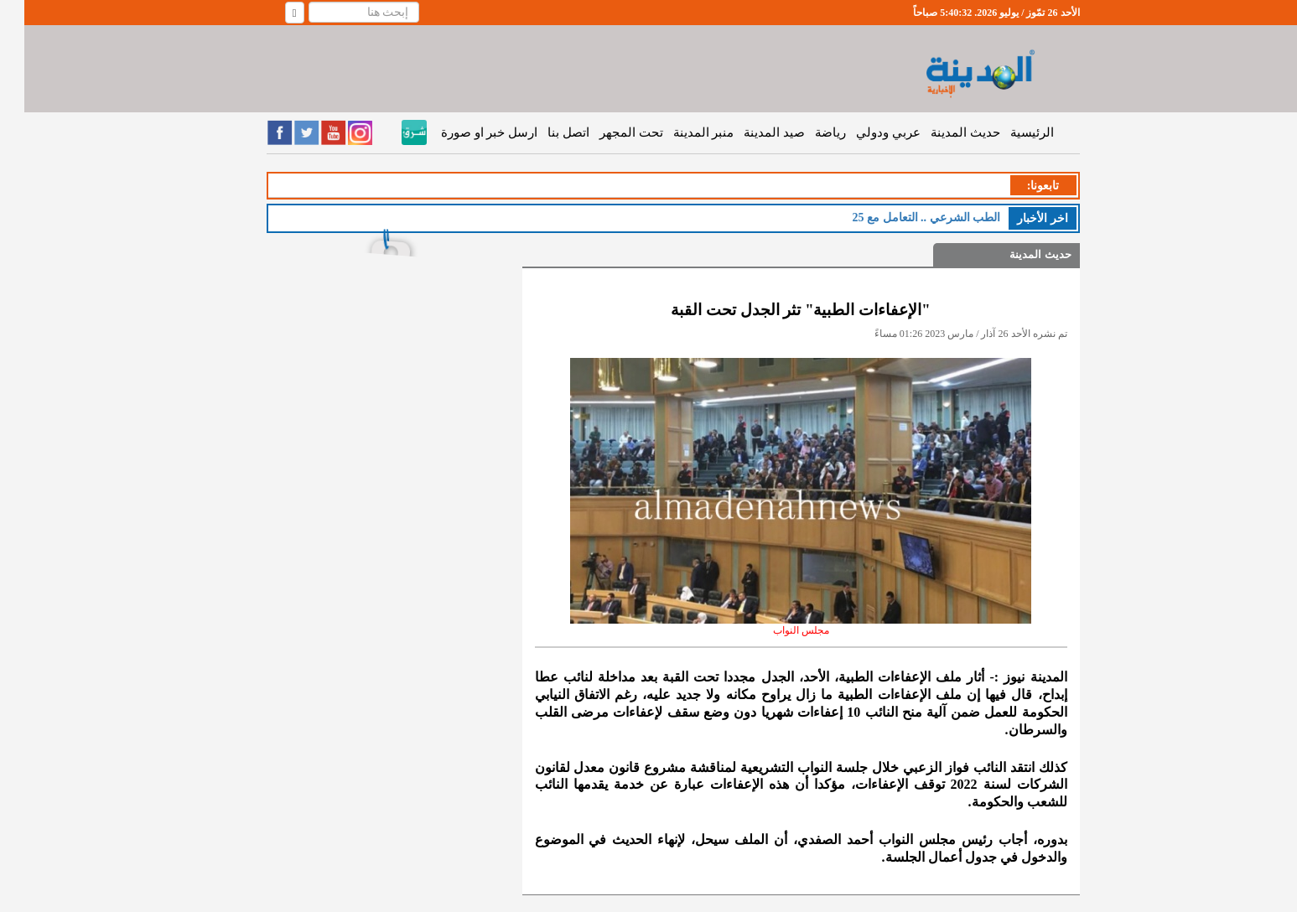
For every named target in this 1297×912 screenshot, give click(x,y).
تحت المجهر (607, 132)
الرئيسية (1008, 132)
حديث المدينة (941, 132)
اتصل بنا (544, 132)
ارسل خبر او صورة (465, 132)
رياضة (806, 132)
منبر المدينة (679, 132)
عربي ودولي (864, 132)
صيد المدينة (750, 132)
